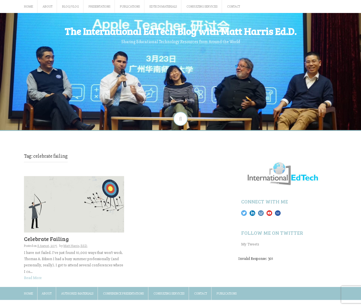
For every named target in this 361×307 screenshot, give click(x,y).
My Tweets (250, 244)
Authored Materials (77, 293)
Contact (233, 7)
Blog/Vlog (70, 7)
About (47, 7)
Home (28, 7)
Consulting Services (201, 7)
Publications (130, 7)
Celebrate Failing (46, 238)
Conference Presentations (123, 293)
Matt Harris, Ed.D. (75, 246)
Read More (33, 277)
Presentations (99, 7)
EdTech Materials (163, 7)
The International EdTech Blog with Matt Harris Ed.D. (180, 31)
